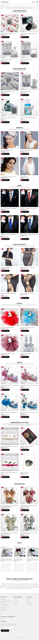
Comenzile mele (29, 604)
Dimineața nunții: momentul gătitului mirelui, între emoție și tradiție (6, 560)
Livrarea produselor (4, 604)
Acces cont (28, 599)
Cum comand (3, 602)
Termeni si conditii (3, 599)
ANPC (2, 612)
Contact (15, 602)
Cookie (2, 613)
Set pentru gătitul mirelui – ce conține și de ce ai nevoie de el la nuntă (32, 560)
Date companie (16, 601)
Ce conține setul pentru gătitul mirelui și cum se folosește (18, 560)
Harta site (15, 604)
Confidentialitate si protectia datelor (6, 601)
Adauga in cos (6, 37)
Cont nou (28, 601)
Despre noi (15, 599)
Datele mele (29, 602)
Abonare (5, 630)
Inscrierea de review (4, 610)
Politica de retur (3, 607)
